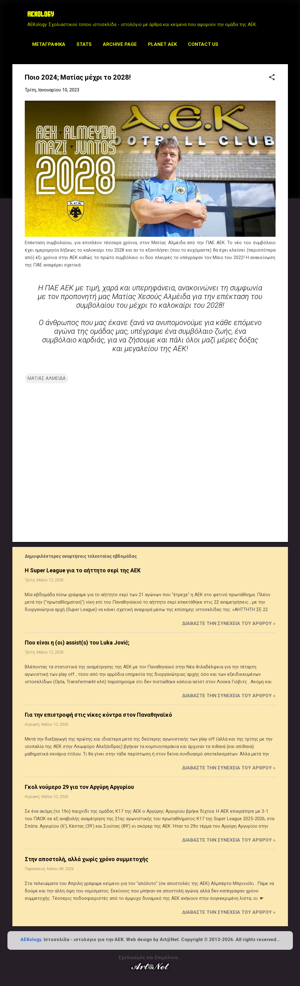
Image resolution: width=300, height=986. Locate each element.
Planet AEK (162, 44)
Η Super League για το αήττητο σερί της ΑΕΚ (83, 570)
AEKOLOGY (40, 15)
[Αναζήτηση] (284, 16)
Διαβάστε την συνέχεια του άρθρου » (229, 623)
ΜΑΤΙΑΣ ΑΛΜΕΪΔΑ (47, 378)
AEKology (30, 939)
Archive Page (120, 44)
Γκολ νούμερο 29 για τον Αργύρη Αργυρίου (79, 787)
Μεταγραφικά (48, 44)
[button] (272, 77)
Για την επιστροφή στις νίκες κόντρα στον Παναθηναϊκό (98, 714)
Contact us (203, 44)
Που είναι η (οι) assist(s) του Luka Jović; (77, 642)
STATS (84, 44)
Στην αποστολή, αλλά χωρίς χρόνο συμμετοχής (86, 859)
